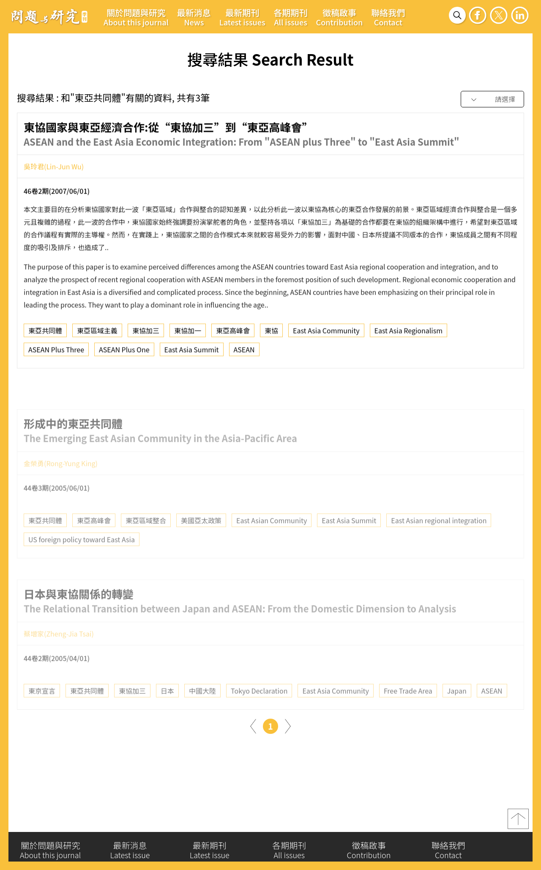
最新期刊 (242, 16)
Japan (457, 708)
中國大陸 (202, 708)
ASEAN (244, 353)
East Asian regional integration (438, 538)
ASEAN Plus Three (56, 353)
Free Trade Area (408, 708)
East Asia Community (326, 334)
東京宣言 (41, 708)
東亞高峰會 (233, 334)
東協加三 (145, 334)
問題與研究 (49, 16)
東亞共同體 (45, 334)
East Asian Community (271, 538)
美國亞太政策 (201, 538)
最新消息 (194, 16)
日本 (167, 708)
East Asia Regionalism (408, 334)
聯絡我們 (388, 16)
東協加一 (187, 334)
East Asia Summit (191, 353)
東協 (271, 334)
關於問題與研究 (136, 16)
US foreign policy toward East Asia (81, 557)
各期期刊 (291, 16)
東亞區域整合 (146, 538)
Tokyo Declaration (259, 708)
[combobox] (492, 99)
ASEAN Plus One (124, 353)
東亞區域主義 (97, 334)
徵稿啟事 (339, 16)
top (518, 823)
